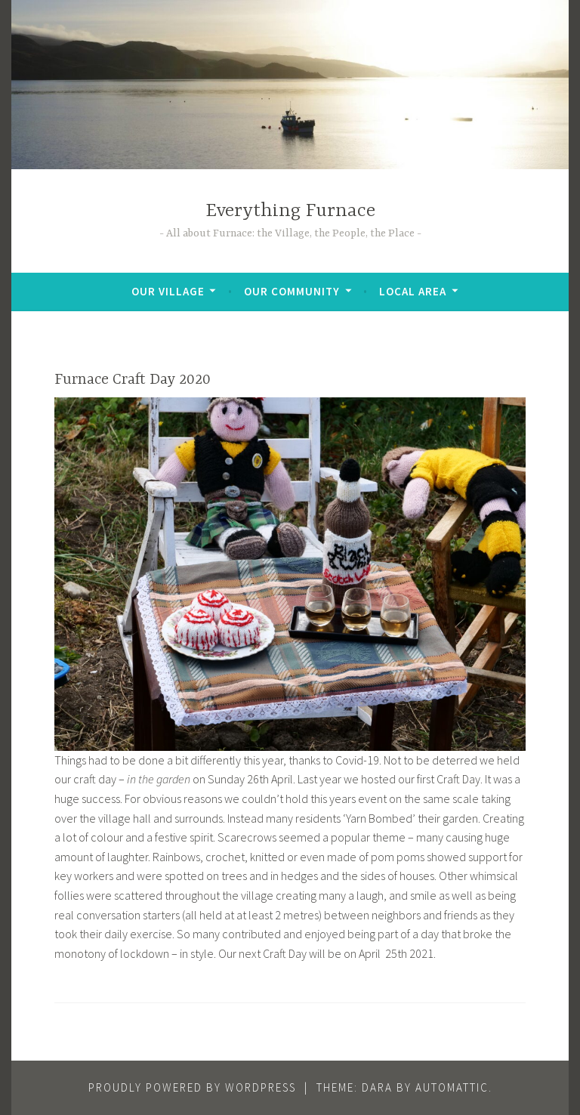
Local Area (412, 291)
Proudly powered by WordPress (192, 1087)
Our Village (168, 291)
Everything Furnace (290, 211)
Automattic (452, 1087)
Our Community (292, 291)
